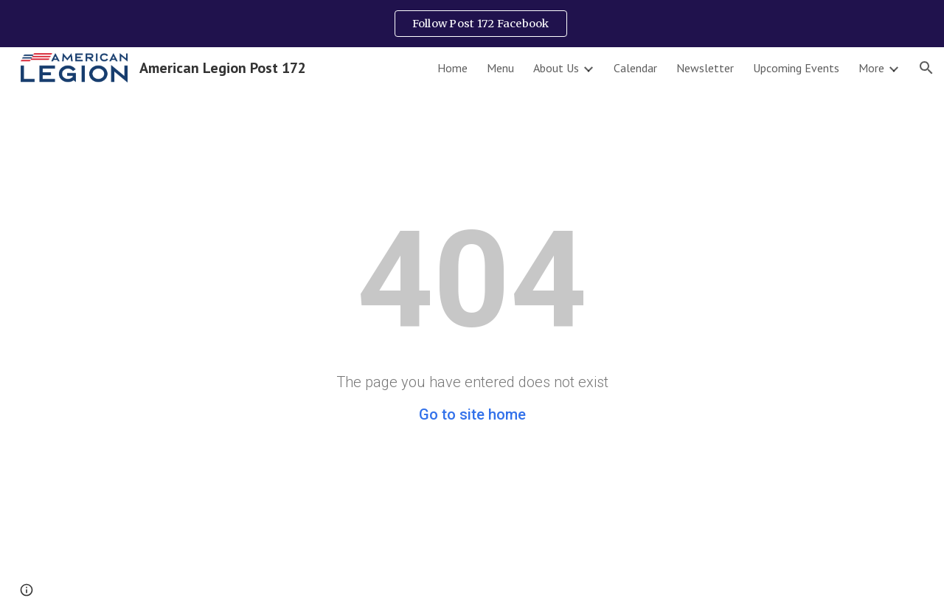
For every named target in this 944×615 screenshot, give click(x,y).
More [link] (871, 67)
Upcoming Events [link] (796, 67)
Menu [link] (500, 67)
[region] (472, 23)
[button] (926, 68)
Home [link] (452, 67)
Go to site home (472, 414)
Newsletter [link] (705, 67)
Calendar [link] (635, 67)
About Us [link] (556, 67)
